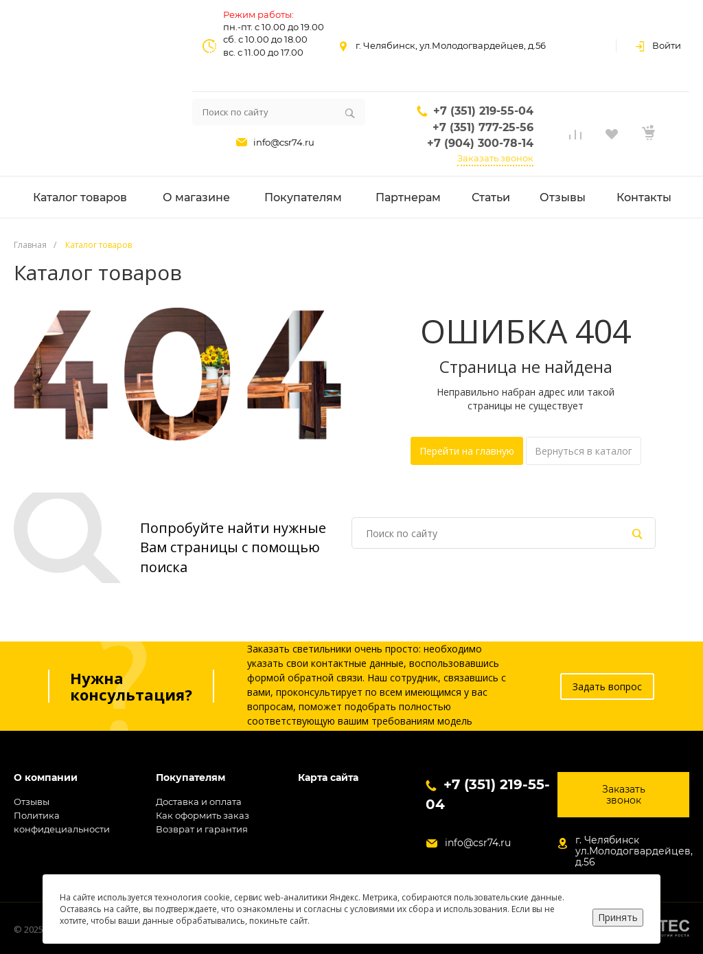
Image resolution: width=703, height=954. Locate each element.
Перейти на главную (466, 450)
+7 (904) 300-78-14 (480, 143)
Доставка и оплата (199, 801)
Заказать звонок (495, 157)
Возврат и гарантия (202, 829)
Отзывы (31, 801)
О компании (46, 778)
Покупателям (190, 778)
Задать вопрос (607, 686)
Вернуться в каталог (583, 450)
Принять (618, 917)
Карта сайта (328, 778)
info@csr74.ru (283, 142)
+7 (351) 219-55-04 (483, 110)
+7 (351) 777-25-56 (483, 127)
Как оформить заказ (202, 815)
